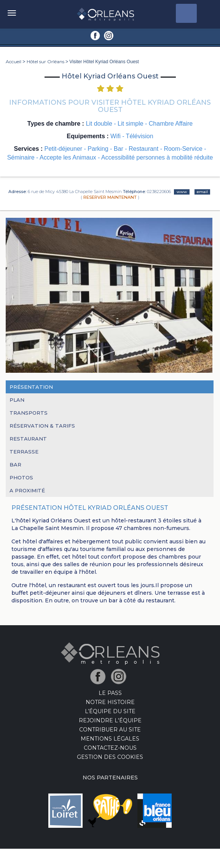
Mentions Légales (110, 738)
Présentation (31, 387)
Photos (21, 477)
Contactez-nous (110, 747)
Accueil (13, 61)
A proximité (27, 490)
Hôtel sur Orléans (45, 61)
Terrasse (24, 452)
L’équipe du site (110, 711)
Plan (17, 400)
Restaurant (28, 439)
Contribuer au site (110, 729)
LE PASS (110, 693)
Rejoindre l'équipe (110, 720)
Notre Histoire (110, 702)
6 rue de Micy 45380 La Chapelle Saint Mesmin (75, 191)
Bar (15, 464)
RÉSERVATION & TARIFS (42, 426)
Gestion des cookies (110, 757)
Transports (29, 413)
